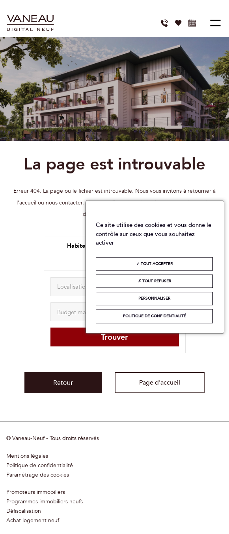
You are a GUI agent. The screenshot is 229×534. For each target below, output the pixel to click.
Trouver (114, 337)
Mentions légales (27, 456)
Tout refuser (154, 281)
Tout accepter (154, 264)
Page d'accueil (159, 382)
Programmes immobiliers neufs (44, 502)
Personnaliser (154, 298)
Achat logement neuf (32, 520)
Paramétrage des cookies (37, 475)
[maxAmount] (80, 311)
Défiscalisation (23, 511)
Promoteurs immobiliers (35, 492)
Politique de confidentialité (39, 465)
